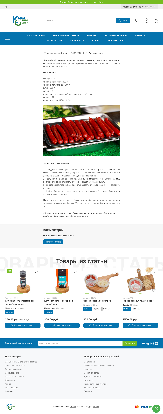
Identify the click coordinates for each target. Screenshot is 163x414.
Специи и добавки (13, 369)
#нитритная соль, (63, 213)
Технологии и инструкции (66, 35)
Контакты (140, 35)
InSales (96, 406)
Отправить (130, 343)
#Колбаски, (49, 213)
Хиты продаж (11, 387)
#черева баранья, (81, 213)
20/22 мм (87, 309)
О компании (89, 362)
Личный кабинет (116, 41)
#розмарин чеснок (79, 216)
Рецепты (91, 35)
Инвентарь (10, 380)
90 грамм (9, 312)
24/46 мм (106, 309)
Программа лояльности (115, 35)
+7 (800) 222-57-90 (130, 7)
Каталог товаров (92, 387)
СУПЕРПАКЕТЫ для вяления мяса (21, 362)
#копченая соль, (62, 216)
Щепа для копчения (14, 376)
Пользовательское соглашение (99, 365)
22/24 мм (97, 309)
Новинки (9, 391)
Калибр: (90, 305)
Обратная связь (54, 41)
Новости (88, 369)
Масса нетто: (14, 308)
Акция (8, 384)
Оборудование (12, 373)
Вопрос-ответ (77, 41)
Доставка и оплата (36, 35)
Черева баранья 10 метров (97, 301)
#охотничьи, (97, 213)
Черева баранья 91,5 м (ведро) (138, 301)
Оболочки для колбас (15, 365)
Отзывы (96, 41)
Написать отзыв (53, 242)
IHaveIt (73, 406)
